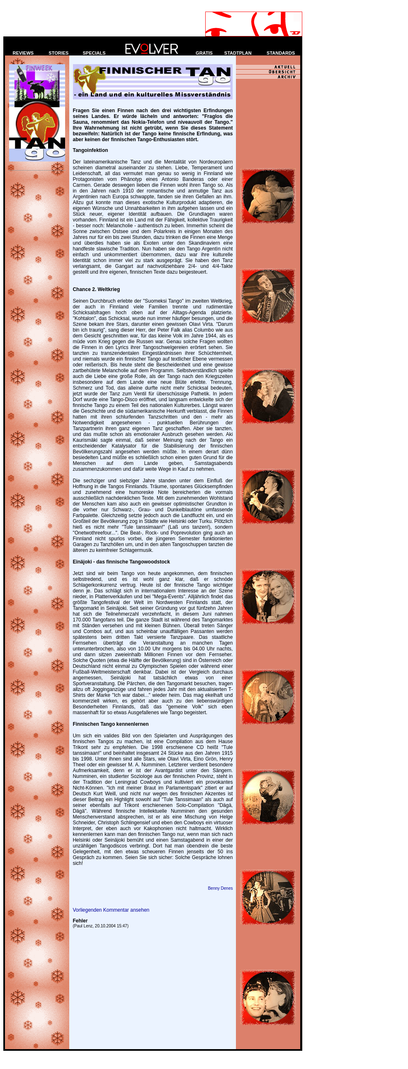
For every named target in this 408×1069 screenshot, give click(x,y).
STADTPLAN (238, 53)
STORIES (58, 53)
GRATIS (204, 53)
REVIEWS (23, 53)
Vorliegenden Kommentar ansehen (111, 910)
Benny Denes (220, 888)
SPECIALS (94, 53)
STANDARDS (281, 53)
